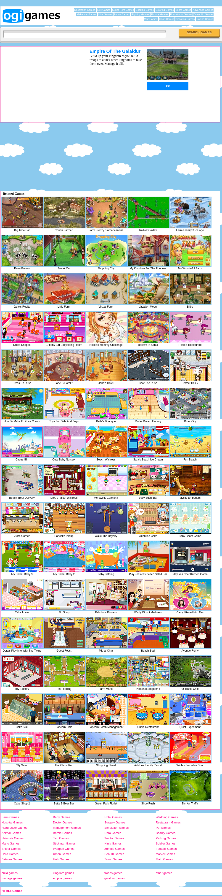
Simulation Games (116, 827)
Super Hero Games (123, 9)
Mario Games (10, 843)
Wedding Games (167, 817)
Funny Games (122, 14)
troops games (113, 873)
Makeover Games (87, 14)
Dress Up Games (203, 14)
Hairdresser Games (14, 827)
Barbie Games (62, 833)
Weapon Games (63, 848)
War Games (150, 19)
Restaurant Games (168, 822)
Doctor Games (62, 822)
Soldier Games (165, 843)
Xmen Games (62, 854)
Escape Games (159, 14)
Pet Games (163, 827)
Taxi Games (61, 838)
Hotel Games (113, 817)
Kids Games (105, 14)
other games (164, 873)
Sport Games (166, 19)
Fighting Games (140, 14)
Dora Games (112, 833)
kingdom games (63, 873)
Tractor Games (114, 838)
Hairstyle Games (13, 838)
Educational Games (181, 14)
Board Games (183, 9)
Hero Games (10, 854)
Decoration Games (84, 9)
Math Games (164, 859)
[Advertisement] (39, 81)
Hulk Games (61, 859)
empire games (62, 878)
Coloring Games (165, 9)
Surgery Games (114, 822)
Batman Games (12, 859)
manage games (12, 878)
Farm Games (10, 817)
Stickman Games (64, 843)
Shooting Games (185, 19)
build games (10, 873)
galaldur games (114, 878)
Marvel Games (165, 854)
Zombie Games (114, 848)
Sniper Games (11, 848)
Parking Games (166, 838)
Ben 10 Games (114, 854)
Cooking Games (145, 9)
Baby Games (61, 817)
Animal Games (11, 833)
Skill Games (104, 9)
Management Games (67, 827)
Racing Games (204, 19)
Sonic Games (113, 859)
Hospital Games (12, 822)
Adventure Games (203, 9)
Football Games (166, 848)
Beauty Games (165, 833)
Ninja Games (113, 843)
